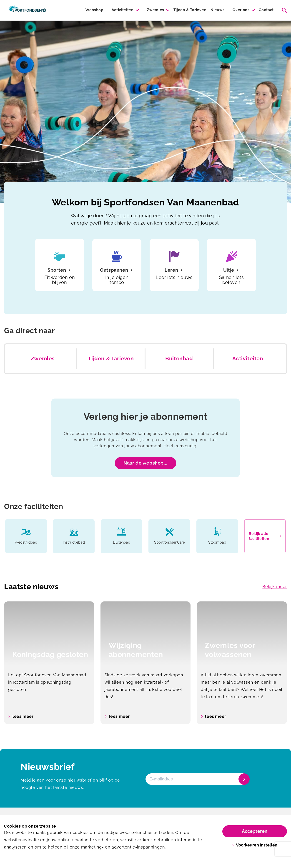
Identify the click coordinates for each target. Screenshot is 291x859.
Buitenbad (179, 358)
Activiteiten (123, 10)
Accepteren (254, 831)
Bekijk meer (274, 586)
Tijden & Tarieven (190, 10)
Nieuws (217, 10)
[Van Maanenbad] (27, 10)
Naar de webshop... (145, 463)
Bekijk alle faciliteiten (265, 536)
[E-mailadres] (197, 779)
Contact (266, 10)
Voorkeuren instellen (255, 845)
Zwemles (155, 10)
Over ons (241, 10)
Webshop (94, 10)
